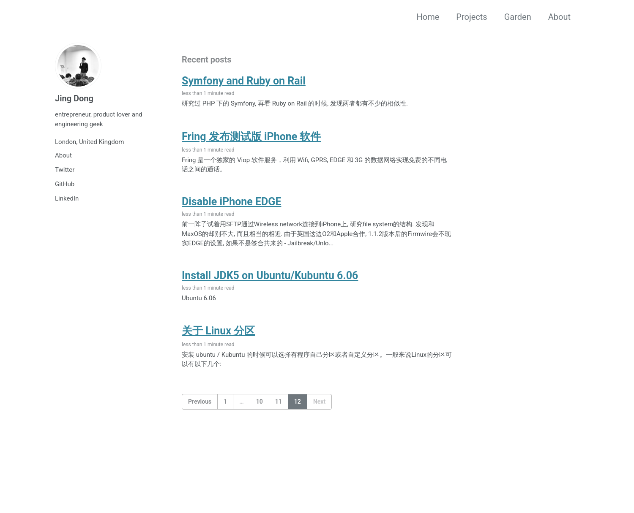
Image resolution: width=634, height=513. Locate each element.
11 (278, 401)
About (559, 17)
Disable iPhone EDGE (231, 201)
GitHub (64, 184)
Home (428, 17)
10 (259, 401)
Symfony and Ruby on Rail (244, 81)
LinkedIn (67, 198)
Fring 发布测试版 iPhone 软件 (251, 136)
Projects (471, 17)
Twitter (64, 170)
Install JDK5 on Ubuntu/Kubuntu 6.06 (270, 275)
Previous (199, 401)
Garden (517, 17)
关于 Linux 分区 (218, 331)
